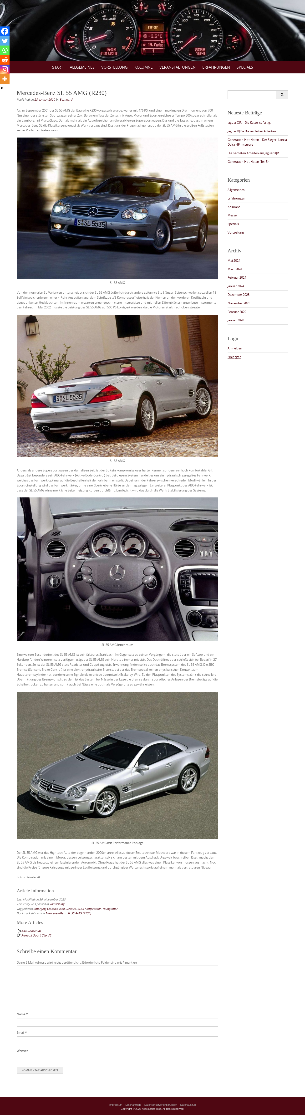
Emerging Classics (45, 908)
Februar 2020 (237, 312)
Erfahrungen (216, 67)
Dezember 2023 (238, 294)
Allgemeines (82, 67)
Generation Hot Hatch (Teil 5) (248, 161)
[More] (5, 79)
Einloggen (234, 357)
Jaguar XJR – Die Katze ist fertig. (249, 122)
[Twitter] (5, 41)
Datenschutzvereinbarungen (160, 1104)
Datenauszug (188, 1104)
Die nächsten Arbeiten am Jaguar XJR (253, 153)
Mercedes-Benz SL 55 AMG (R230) (68, 913)
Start (57, 67)
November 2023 (239, 303)
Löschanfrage (133, 1104)
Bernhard (66, 99)
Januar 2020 (236, 320)
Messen (233, 215)
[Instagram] (5, 69)
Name (22, 1014)
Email (22, 1032)
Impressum (115, 1104)
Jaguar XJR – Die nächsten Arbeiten (252, 131)
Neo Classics (67, 908)
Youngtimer (109, 908)
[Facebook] (5, 31)
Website (22, 1051)
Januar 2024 (236, 286)
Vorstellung (114, 67)
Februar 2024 (237, 277)
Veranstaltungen (177, 67)
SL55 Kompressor (89, 908)
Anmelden (235, 348)
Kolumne (143, 67)
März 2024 (235, 269)
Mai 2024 (234, 260)
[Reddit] (5, 60)
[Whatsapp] (5, 50)
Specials (245, 67)
